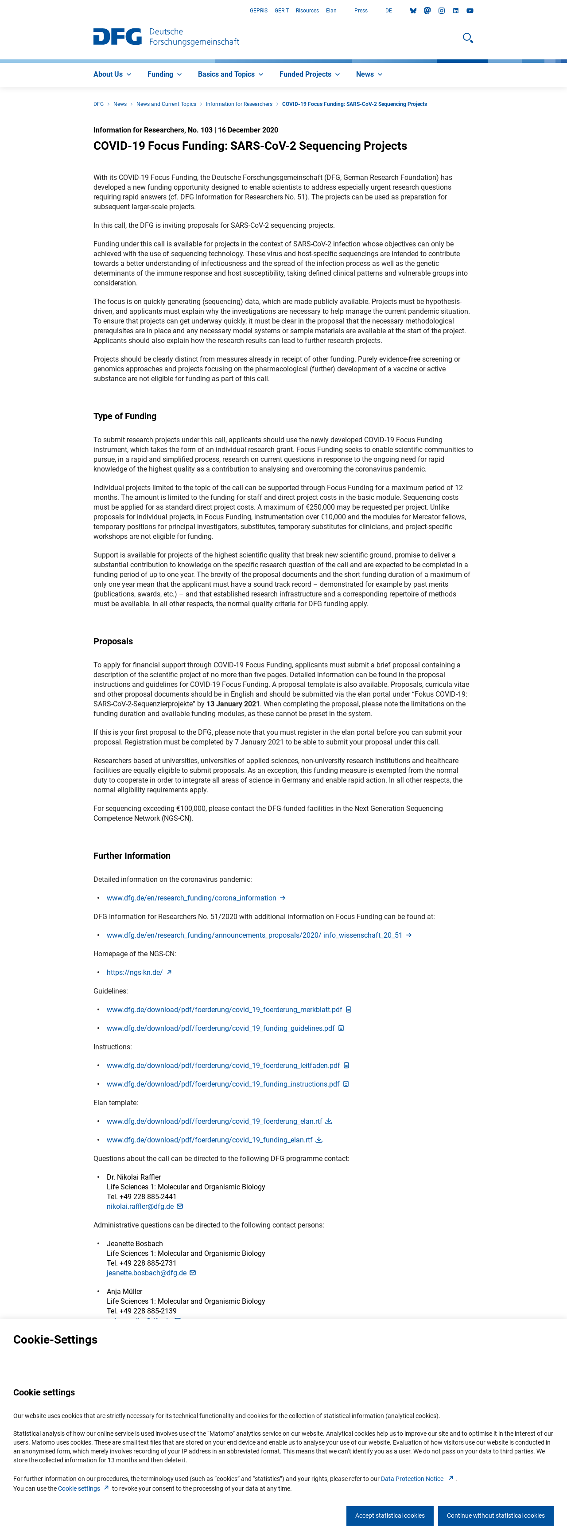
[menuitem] (113, 75)
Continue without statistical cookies (496, 1515)
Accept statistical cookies (390, 1515)
